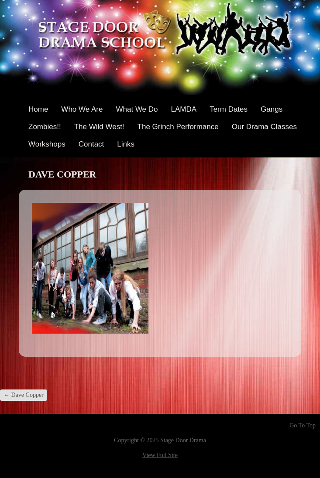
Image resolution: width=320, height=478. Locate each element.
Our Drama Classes (264, 127)
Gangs (271, 109)
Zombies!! (44, 127)
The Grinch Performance (178, 127)
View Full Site (160, 455)
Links (125, 144)
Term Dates (229, 109)
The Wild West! (99, 127)
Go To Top (302, 426)
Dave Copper (23, 395)
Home (38, 109)
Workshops (46, 144)
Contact (91, 144)
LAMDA (184, 109)
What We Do (137, 109)
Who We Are (82, 109)
